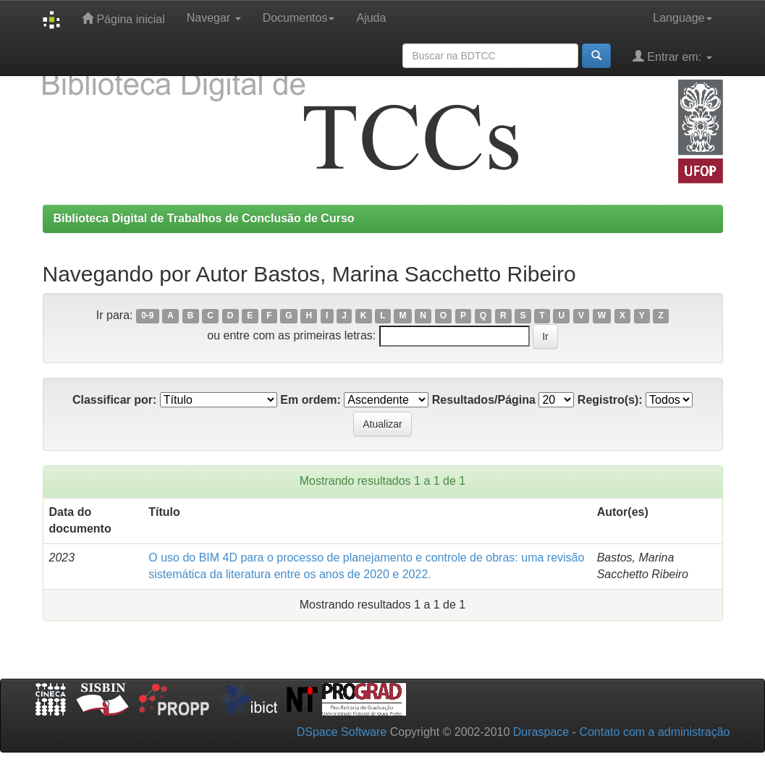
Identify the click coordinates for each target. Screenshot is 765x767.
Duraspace (541, 732)
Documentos (299, 18)
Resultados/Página (484, 400)
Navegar (214, 18)
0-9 (147, 316)
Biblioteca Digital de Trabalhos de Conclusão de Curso (204, 218)
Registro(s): (610, 400)
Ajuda (371, 18)
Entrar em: (672, 56)
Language (682, 18)
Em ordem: (310, 400)
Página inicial (123, 18)
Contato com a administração (654, 732)
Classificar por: (114, 400)
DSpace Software (342, 732)
